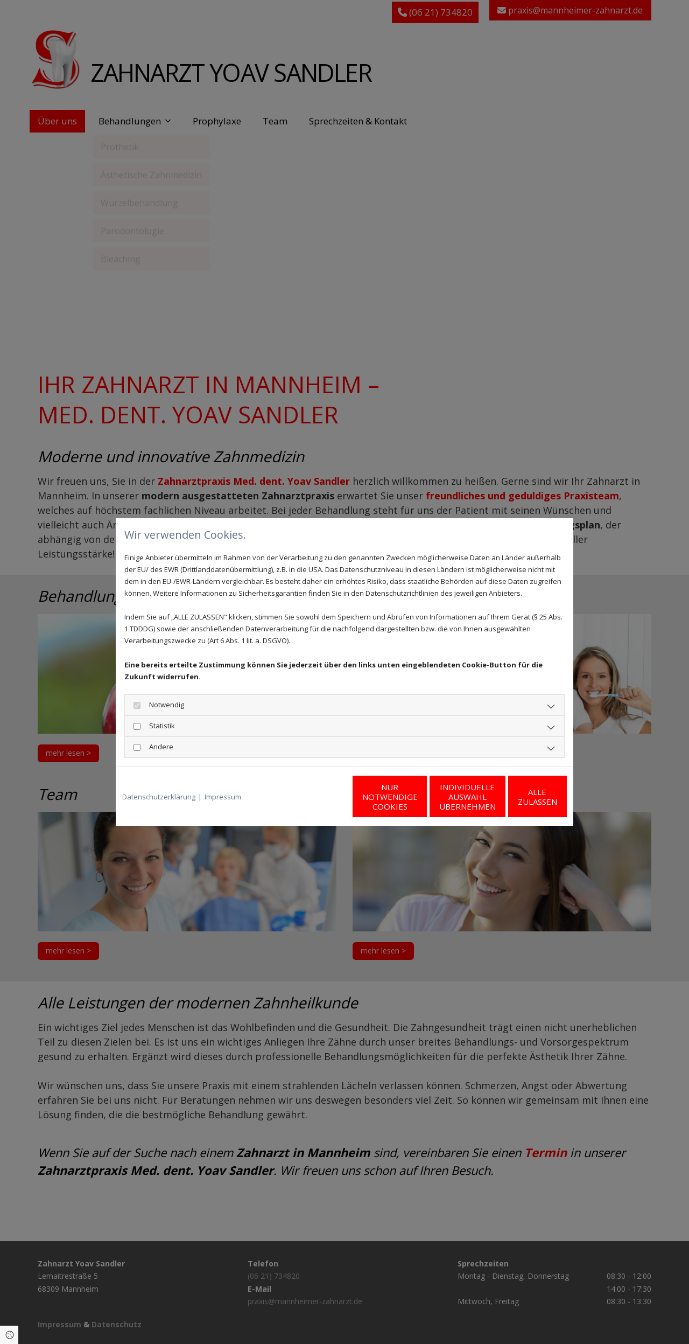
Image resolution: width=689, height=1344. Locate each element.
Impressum (223, 797)
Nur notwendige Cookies (312, 796)
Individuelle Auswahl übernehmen (414, 797)
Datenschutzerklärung (158, 797)
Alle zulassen (517, 796)
